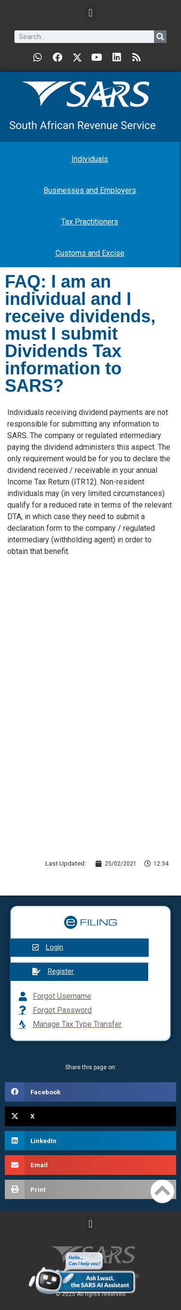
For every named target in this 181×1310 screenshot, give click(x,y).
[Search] (160, 36)
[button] (90, 13)
